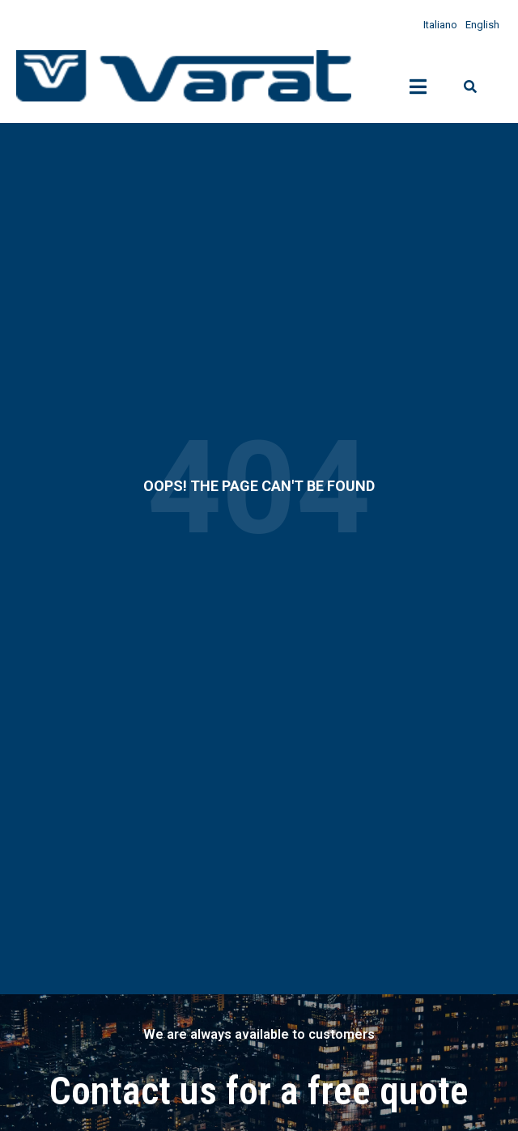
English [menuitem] (482, 25)
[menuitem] (436, 25)
